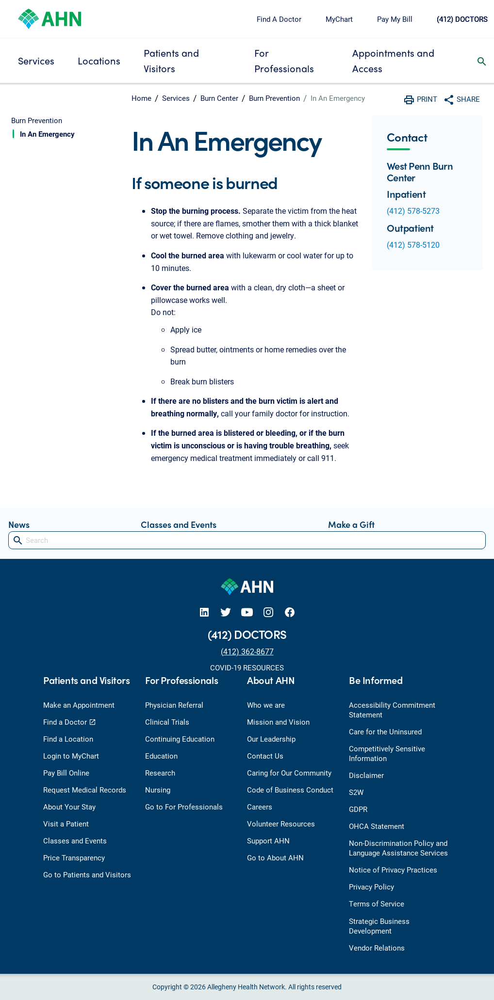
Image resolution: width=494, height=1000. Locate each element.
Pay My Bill (394, 19)
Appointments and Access (393, 60)
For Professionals (284, 60)
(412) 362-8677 (247, 651)
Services (36, 60)
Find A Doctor (279, 19)
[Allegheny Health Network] (49, 18)
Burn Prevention (274, 98)
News (19, 524)
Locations (99, 60)
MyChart (339, 19)
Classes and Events (178, 524)
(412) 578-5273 (413, 211)
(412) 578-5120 (413, 244)
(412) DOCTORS (462, 19)
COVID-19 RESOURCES (247, 667)
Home (141, 98)
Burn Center (219, 98)
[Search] (247, 540)
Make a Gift (351, 524)
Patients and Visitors (171, 60)
